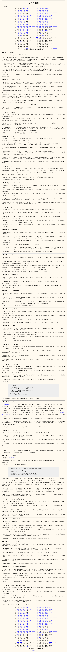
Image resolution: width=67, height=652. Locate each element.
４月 (27, 8)
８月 (40, 8)
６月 (33, 8)
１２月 (55, 8)
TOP (33, 650)
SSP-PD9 (26, 458)
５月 (30, 8)
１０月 (46, 8)
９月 (43, 8)
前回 (9, 458)
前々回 (12, 458)
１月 (18, 10)
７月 (37, 8)
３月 (24, 8)
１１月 (50, 8)
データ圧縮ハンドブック (10, 404)
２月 (21, 10)
